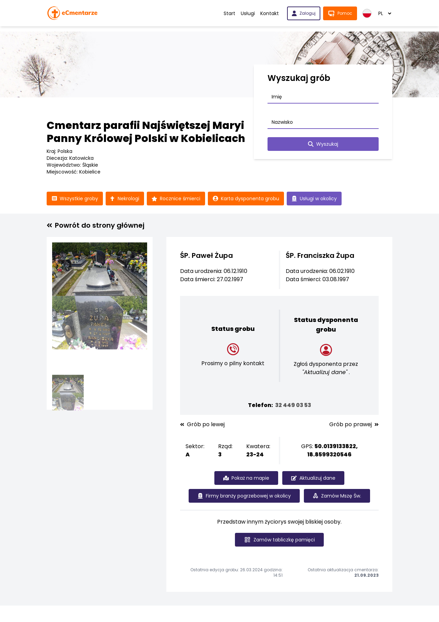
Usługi (248, 13)
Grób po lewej (202, 424)
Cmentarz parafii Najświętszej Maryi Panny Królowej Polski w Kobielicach (146, 132)
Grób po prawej (354, 424)
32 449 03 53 (293, 405)
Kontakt (269, 13)
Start (229, 13)
